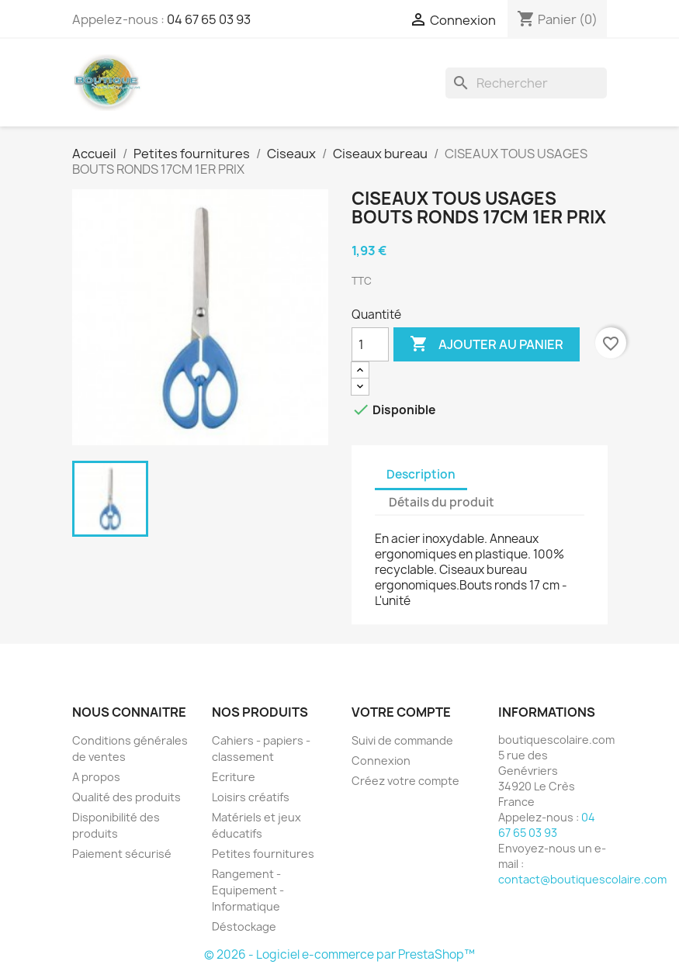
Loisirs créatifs (250, 797)
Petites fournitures (263, 853)
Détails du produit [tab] (441, 502)
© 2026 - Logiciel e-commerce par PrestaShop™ (339, 954)
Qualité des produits (126, 797)
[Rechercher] (526, 83)
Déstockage (244, 926)
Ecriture (233, 776)
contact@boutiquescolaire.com (582, 879)
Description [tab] (421, 474)
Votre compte (401, 712)
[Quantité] (370, 344)
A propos (96, 776)
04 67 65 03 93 (209, 19)
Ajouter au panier (486, 344)
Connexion (381, 760)
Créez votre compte (405, 780)
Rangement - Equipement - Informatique (248, 890)
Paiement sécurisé (121, 853)
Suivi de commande (402, 740)
